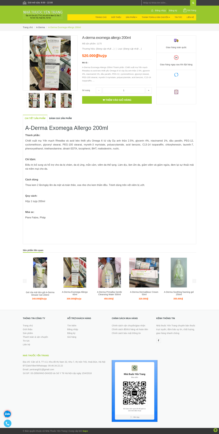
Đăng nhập (160, 10)
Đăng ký (173, 10)
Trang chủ (101, 17)
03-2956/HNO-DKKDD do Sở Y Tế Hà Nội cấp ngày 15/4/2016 (61, 373)
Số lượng (86, 90)
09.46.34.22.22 (55, 365)
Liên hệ (190, 17)
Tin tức (178, 17)
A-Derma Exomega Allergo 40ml (75, 293)
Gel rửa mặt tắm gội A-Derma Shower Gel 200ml (40, 293)
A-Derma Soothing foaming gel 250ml (179, 293)
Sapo (85, 431)
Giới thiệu (116, 17)
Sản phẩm (131, 17)
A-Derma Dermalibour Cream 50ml (144, 293)
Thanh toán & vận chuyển (156, 17)
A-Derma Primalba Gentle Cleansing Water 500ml (109, 293)
